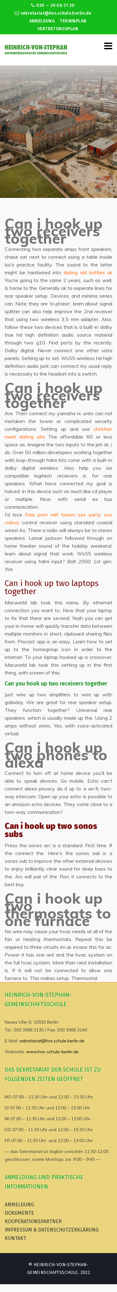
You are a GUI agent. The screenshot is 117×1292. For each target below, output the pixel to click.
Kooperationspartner (33, 1221)
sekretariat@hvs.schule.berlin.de (53, 13)
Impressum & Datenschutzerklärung (52, 1230)
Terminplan (73, 21)
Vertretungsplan (57, 28)
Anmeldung (42, 21)
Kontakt (15, 1238)
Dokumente (19, 1213)
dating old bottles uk (88, 272)
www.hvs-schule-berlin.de (52, 1051)
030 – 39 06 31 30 (53, 5)
